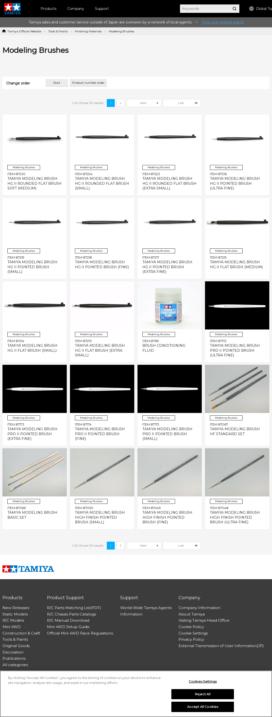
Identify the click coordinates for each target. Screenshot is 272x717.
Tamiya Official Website (24, 31)
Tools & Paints (58, 31)
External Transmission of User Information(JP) (221, 645)
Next (143, 103)
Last (181, 103)
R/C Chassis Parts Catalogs (71, 614)
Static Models (15, 614)
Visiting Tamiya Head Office (204, 620)
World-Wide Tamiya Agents (146, 607)
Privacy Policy (191, 639)
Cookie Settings (193, 633)
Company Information (199, 607)
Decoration (12, 652)
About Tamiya (192, 614)
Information (131, 614)
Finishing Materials (88, 31)
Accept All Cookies (202, 709)
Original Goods (16, 645)
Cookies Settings (203, 683)
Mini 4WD (11, 626)
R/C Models (13, 620)
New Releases (15, 607)
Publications (13, 658)
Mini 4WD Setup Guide (68, 626)
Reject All (202, 696)
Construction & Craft (21, 633)
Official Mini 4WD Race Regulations (80, 633)
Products (48, 8)
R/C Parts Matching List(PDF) (74, 607)
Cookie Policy (191, 626)
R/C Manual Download (68, 620)
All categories (15, 664)
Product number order (88, 82)
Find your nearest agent (223, 22)
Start (56, 82)
